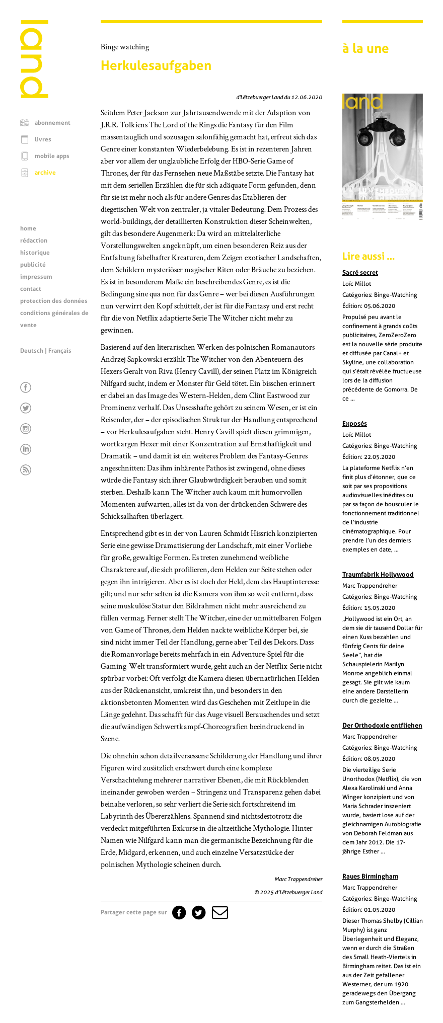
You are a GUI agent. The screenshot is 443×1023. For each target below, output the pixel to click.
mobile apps (52, 156)
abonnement (52, 122)
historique (35, 252)
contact (30, 288)
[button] (219, 912)
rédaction (33, 240)
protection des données (54, 300)
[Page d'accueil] (34, 95)
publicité (33, 264)
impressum (36, 276)
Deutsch (31, 350)
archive (45, 172)
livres (43, 139)
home (28, 228)
